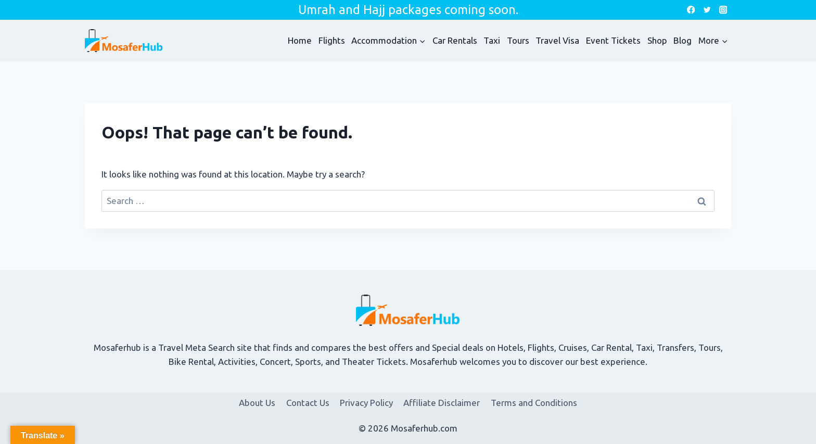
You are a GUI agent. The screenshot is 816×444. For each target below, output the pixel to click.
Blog (682, 40)
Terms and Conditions (534, 403)
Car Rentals (454, 40)
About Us (257, 403)
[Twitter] (707, 10)
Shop (657, 40)
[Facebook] (691, 10)
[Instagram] (723, 10)
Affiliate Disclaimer (441, 403)
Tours (518, 40)
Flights (331, 40)
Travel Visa (557, 40)
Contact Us (307, 403)
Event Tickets (613, 40)
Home (300, 40)
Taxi (491, 40)
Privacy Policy (366, 403)
